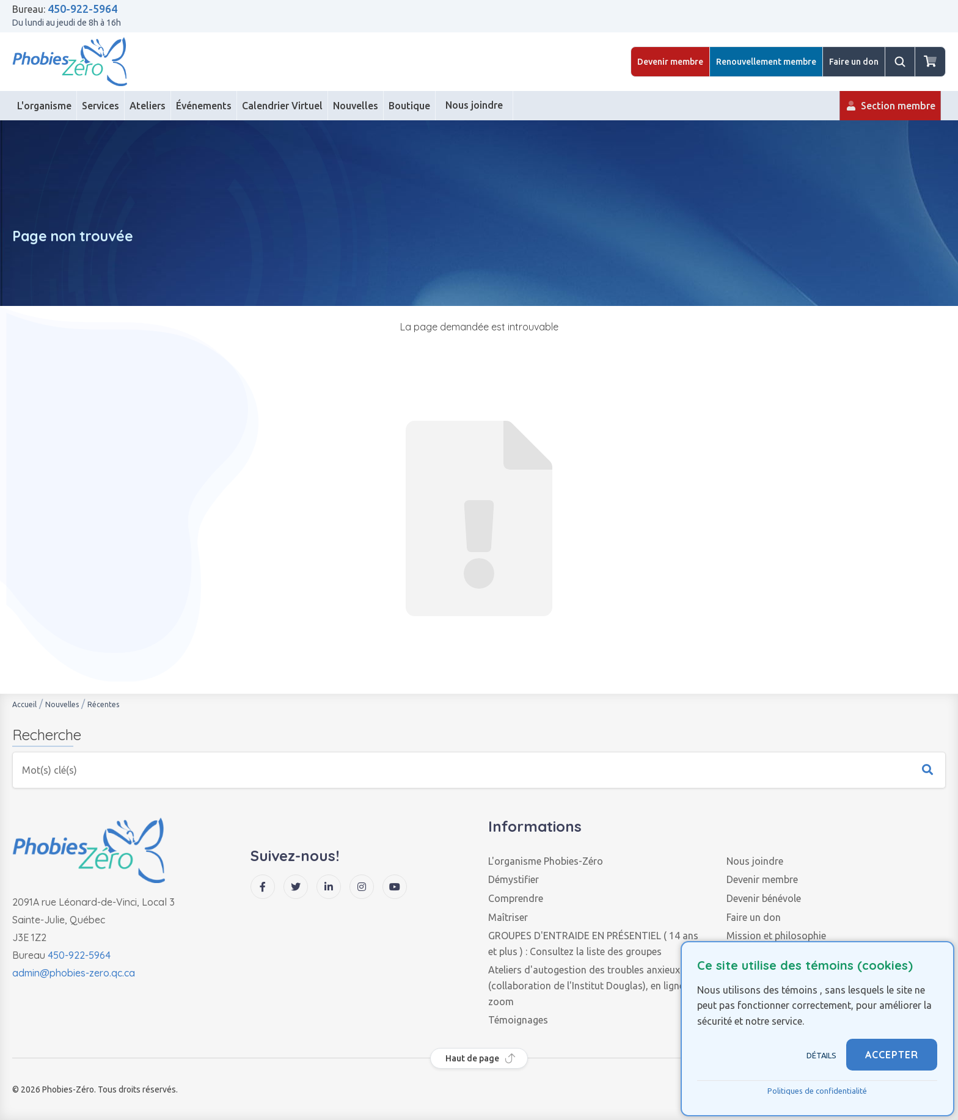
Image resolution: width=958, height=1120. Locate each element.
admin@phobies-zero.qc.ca (73, 973)
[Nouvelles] (356, 105)
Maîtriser (508, 917)
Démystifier (513, 879)
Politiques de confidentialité (817, 1090)
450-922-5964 (82, 8)
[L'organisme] (44, 105)
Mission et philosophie (776, 935)
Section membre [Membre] (890, 110)
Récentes (103, 704)
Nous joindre (754, 861)
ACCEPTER (891, 1055)
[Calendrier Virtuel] (282, 105)
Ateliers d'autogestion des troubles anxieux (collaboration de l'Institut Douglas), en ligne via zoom (594, 985)
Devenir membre (670, 62)
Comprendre (515, 898)
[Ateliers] (148, 105)
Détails (821, 1055)
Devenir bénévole (763, 898)
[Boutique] (410, 105)
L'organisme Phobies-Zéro (545, 861)
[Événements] (204, 105)
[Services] (101, 105)
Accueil (24, 704)
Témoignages (518, 1019)
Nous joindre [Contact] (474, 110)
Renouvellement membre (766, 62)
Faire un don (854, 62)
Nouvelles (62, 704)
